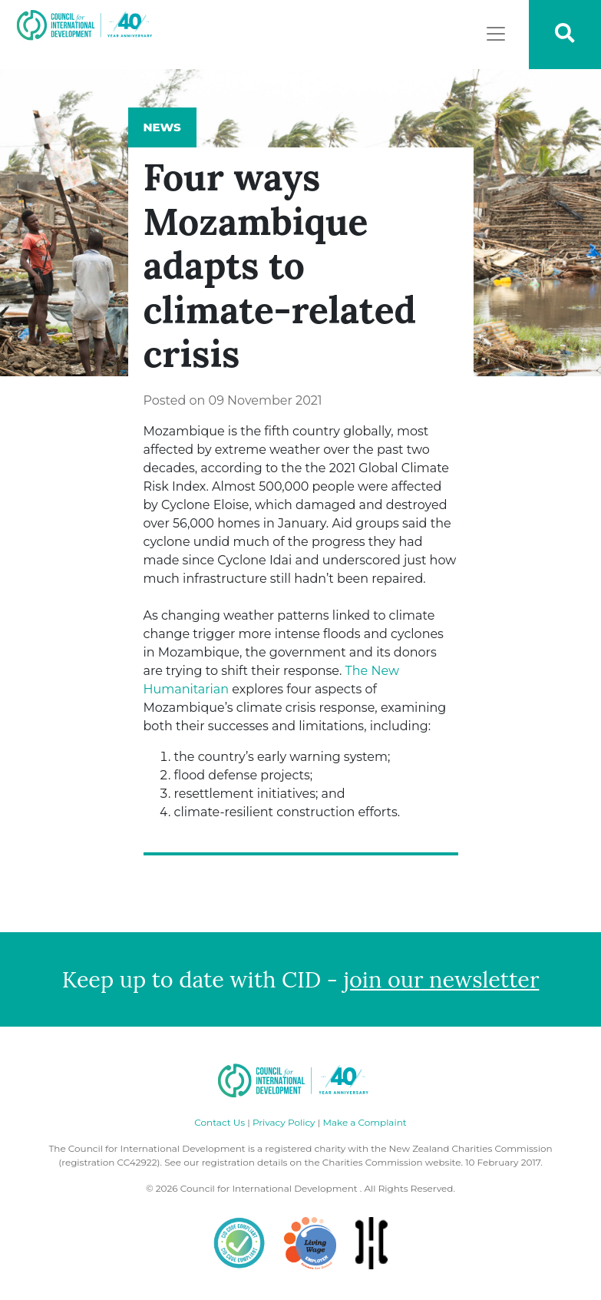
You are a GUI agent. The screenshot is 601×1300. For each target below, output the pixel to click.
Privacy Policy (284, 1122)
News (162, 127)
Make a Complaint (364, 1122)
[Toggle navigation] (496, 33)
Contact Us (219, 1122)
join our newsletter (442, 979)
